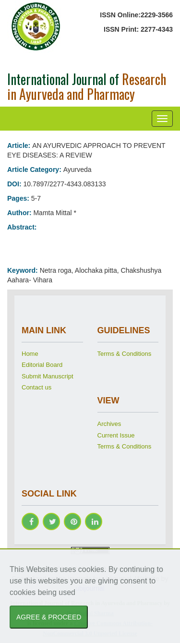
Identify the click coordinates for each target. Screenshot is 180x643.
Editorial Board (42, 364)
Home (30, 353)
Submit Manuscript (47, 376)
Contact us (36, 387)
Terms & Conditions (124, 353)
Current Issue (116, 435)
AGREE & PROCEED (48, 617)
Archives (109, 423)
